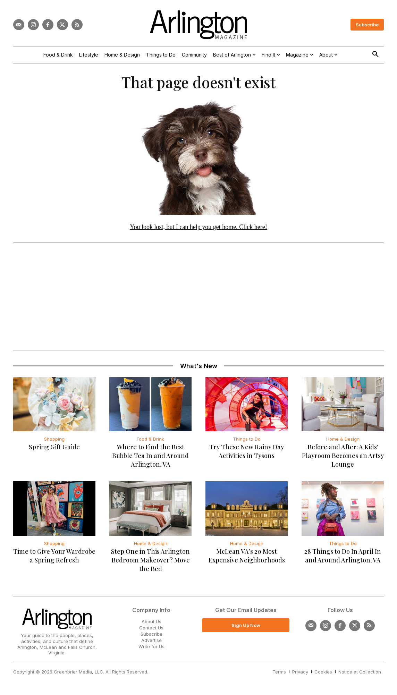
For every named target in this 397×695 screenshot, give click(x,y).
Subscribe (151, 635)
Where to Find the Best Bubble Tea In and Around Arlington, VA (150, 458)
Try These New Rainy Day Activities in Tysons (246, 453)
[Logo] (198, 24)
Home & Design (343, 441)
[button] (375, 54)
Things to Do (247, 441)
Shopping (54, 441)
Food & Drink (150, 441)
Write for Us (151, 648)
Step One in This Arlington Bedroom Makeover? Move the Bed (150, 562)
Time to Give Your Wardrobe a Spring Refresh (54, 557)
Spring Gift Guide (54, 449)
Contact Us (151, 629)
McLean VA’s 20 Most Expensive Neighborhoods (247, 557)
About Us (151, 623)
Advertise (151, 642)
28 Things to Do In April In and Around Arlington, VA (342, 557)
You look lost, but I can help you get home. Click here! (198, 228)
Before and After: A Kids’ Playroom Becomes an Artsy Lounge (343, 458)
